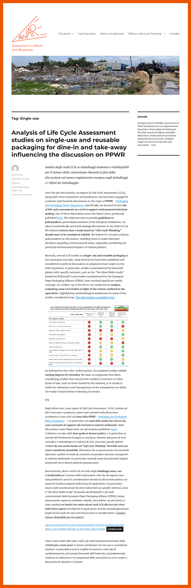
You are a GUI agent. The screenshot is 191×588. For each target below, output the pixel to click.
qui (114, 429)
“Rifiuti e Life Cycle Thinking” (145, 33)
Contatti (175, 33)
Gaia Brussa (17, 174)
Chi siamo (64, 33)
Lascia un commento (21, 194)
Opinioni (15, 183)
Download (115, 529)
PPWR (19, 187)
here (60, 217)
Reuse (26, 187)
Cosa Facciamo (87, 33)
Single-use (16, 190)
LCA (13, 187)
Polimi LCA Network (112, 33)
